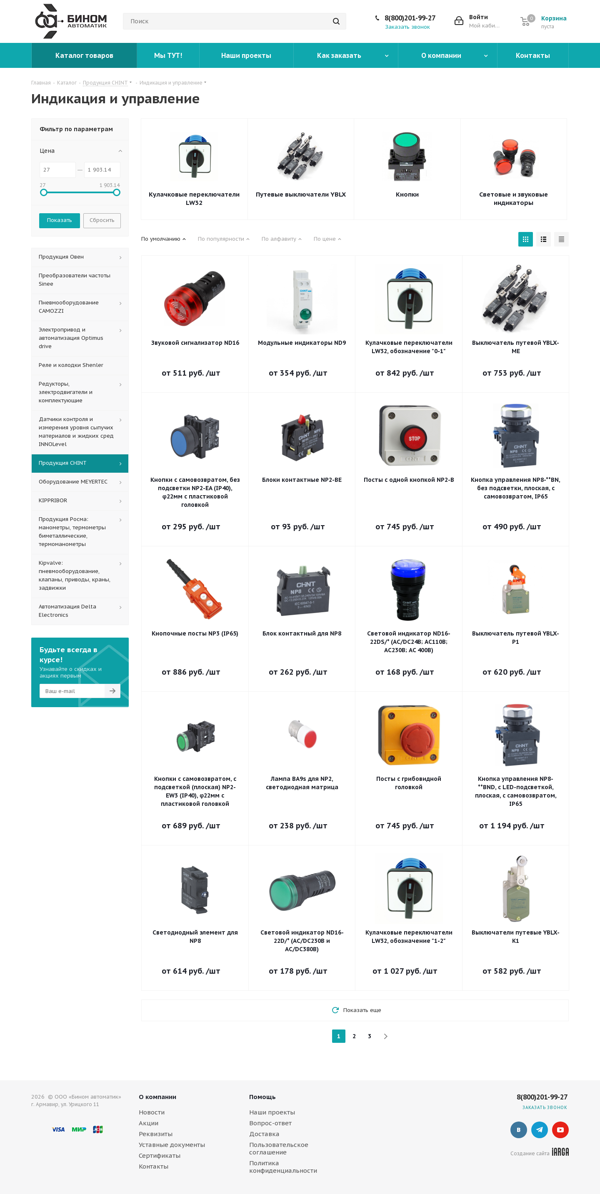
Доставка (264, 1134)
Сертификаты (159, 1155)
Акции (148, 1123)
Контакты (153, 1166)
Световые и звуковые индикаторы (513, 198)
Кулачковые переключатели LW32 (194, 198)
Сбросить (102, 220)
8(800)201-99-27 (410, 18)
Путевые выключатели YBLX (301, 194)
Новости (152, 1112)
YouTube (560, 1130)
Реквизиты (155, 1134)
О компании (157, 1097)
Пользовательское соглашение (278, 1148)
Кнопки (407, 194)
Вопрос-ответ (270, 1123)
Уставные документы (172, 1145)
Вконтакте (518, 1130)
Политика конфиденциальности (283, 1166)
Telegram (539, 1130)
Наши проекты (272, 1112)
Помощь (262, 1097)
